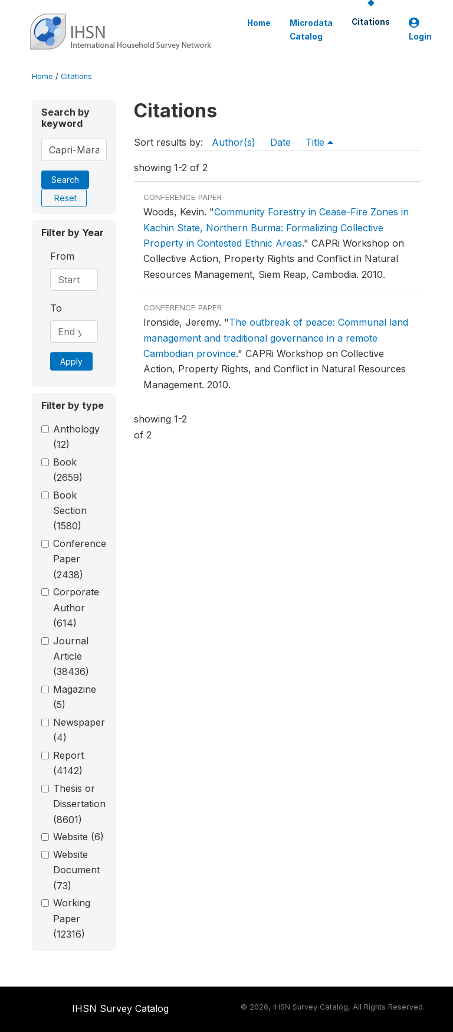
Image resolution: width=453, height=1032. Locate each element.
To (56, 308)
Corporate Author (76, 607)
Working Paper (71, 918)
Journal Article (71, 656)
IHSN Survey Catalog (120, 1008)
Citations (371, 22)
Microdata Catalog (311, 29)
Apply (71, 361)
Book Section (70, 510)
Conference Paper (79, 559)
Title (319, 142)
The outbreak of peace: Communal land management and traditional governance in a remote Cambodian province (275, 337)
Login (420, 30)
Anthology (76, 436)
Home (259, 23)
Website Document (76, 870)
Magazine (74, 696)
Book (68, 469)
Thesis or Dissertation (79, 803)
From (62, 256)
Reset (65, 198)
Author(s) (233, 142)
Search (65, 180)
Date (280, 142)
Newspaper (79, 729)
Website (78, 837)
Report (68, 763)
